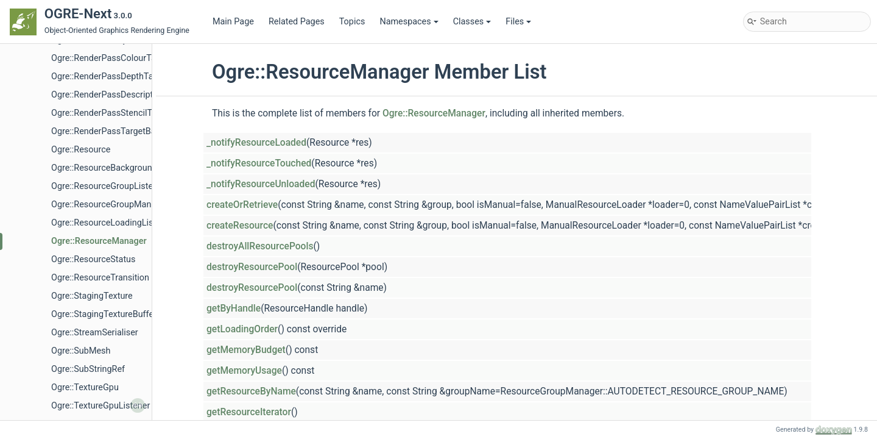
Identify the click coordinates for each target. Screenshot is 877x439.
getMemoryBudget (246, 349)
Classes (472, 21)
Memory (57, 259)
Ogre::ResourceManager (433, 113)
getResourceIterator (248, 412)
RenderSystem (69, 296)
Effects (55, 150)
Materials (59, 223)
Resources (61, 314)
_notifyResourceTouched (258, 163)
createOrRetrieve (242, 204)
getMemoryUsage (244, 370)
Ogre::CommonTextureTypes (106, 332)
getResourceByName (251, 391)
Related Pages (297, 21)
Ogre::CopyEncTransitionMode (110, 351)
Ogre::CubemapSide (90, 369)
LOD (49, 204)
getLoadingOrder (242, 329)
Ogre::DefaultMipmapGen (100, 387)
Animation (61, 131)
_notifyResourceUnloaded (260, 184)
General (56, 168)
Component (54, 76)
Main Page (233, 21)
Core (41, 113)
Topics (352, 21)
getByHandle (233, 308)
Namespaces (408, 21)
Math (51, 241)
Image (53, 186)
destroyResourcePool (251, 267)
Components (57, 95)
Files (518, 21)
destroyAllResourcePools (259, 246)
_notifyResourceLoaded (256, 142)
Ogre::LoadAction (85, 406)
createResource (239, 225)
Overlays (58, 278)
